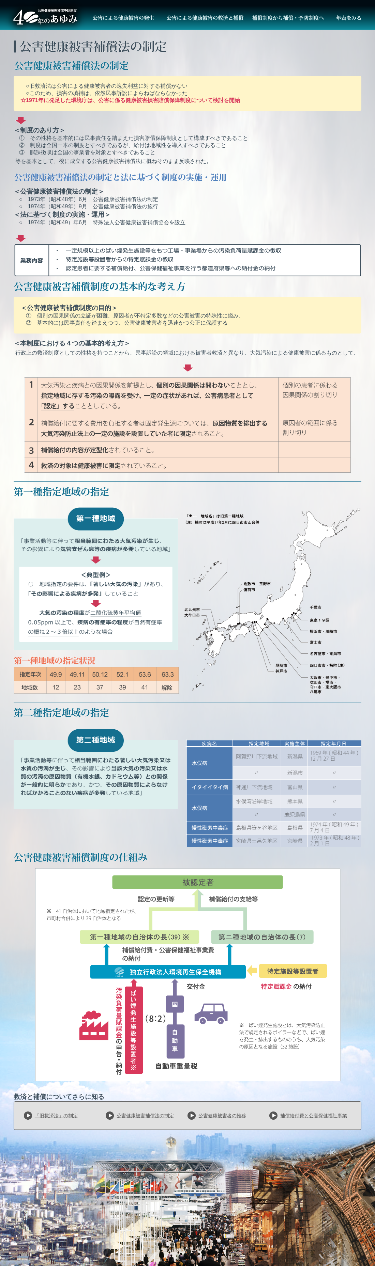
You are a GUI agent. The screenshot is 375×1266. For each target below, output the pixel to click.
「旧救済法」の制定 (56, 1115)
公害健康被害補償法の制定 (145, 1115)
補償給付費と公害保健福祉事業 (313, 1115)
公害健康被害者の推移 (222, 1115)
